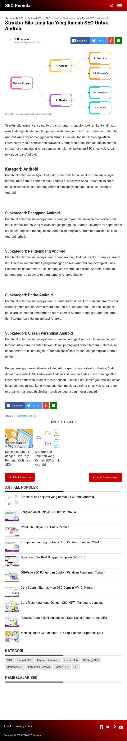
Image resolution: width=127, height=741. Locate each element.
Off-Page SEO (91, 660)
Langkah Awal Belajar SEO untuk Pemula (48, 512)
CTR (14, 416)
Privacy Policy (24, 726)
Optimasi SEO (24, 416)
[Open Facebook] (101, 727)
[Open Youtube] (121, 727)
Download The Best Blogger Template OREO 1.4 (53, 557)
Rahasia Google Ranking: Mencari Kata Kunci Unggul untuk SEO (64, 618)
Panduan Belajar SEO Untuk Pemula (45, 527)
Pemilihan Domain (39, 667)
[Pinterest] (110, 40)
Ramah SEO (62, 667)
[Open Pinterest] (114, 727)
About (7, 726)
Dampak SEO (24, 660)
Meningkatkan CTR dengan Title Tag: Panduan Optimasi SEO (62, 633)
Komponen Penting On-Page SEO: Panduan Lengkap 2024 (60, 542)
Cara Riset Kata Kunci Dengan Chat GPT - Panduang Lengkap (62, 602)
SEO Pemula (34, 735)
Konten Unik (71, 660)
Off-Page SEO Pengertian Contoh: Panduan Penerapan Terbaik (63, 572)
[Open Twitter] (108, 727)
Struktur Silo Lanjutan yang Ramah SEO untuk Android (57, 497)
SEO (35, 416)
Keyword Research (48, 660)
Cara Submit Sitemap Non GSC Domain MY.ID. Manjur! (57, 587)
